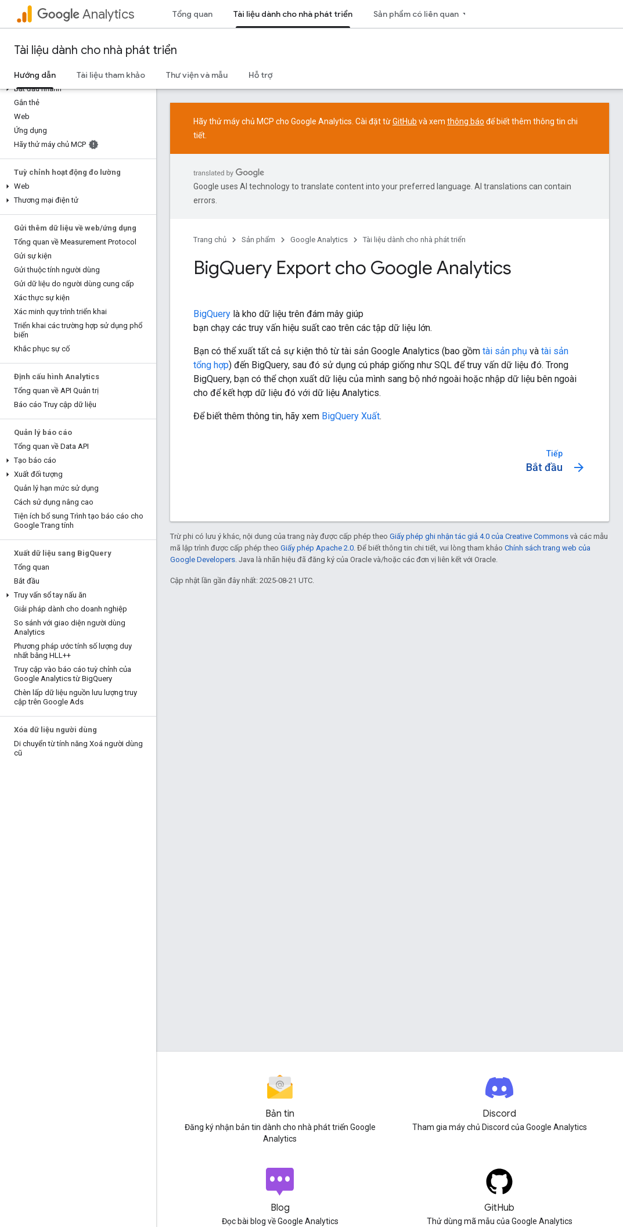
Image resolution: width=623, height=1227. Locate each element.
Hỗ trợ (260, 75)
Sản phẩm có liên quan (416, 14)
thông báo (465, 121)
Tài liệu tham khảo (111, 75)
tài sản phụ (504, 351)
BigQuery (212, 313)
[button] (76, 89)
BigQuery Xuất (351, 416)
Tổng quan (192, 14)
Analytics (85, 14)
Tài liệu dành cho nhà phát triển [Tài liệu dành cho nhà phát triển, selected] (292, 14)
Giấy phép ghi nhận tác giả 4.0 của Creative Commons (479, 536)
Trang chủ (209, 239)
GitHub (404, 121)
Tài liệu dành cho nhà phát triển (95, 50)
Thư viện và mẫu (197, 75)
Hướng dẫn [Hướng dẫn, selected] (35, 75)
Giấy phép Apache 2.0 (317, 548)
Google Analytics (319, 239)
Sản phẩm (258, 239)
